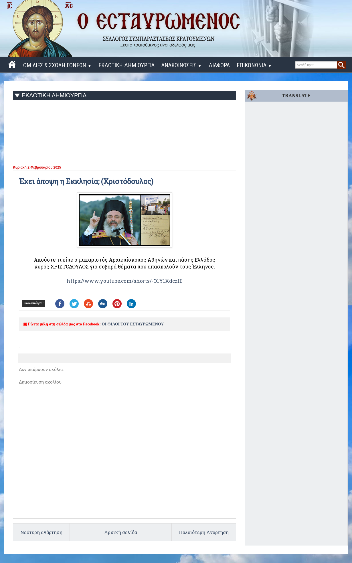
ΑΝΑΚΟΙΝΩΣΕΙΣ (181, 65)
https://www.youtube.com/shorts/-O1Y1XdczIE (125, 281)
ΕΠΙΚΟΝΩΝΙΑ (254, 65)
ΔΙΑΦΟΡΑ (219, 65)
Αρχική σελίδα (120, 532)
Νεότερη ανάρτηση (41, 532)
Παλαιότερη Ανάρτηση (204, 532)
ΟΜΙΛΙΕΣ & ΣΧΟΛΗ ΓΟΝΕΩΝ (57, 65)
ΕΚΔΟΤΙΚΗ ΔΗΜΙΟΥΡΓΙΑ (126, 65)
